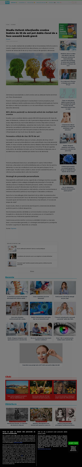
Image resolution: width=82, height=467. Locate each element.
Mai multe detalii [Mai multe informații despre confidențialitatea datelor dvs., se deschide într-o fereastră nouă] (18, 442)
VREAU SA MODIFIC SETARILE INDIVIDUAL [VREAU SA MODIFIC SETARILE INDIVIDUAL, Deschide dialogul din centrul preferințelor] (73, 448)
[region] (41, 448)
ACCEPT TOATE (73, 443)
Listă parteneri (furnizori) (44, 449)
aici (22, 455)
